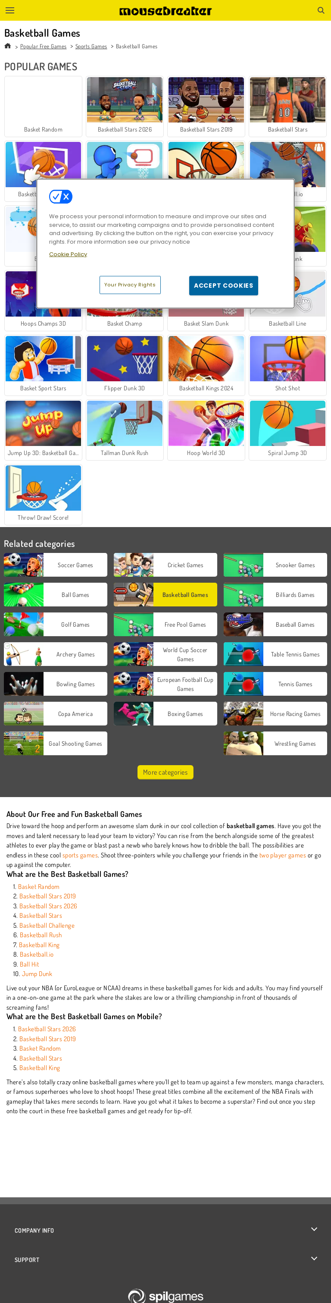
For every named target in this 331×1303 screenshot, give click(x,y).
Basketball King (39, 945)
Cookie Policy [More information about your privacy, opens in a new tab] (68, 254)
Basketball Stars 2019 (47, 896)
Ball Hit (29, 964)
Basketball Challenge (47, 925)
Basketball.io (36, 954)
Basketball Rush (41, 935)
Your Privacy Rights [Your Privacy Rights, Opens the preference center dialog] (130, 284)
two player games (282, 855)
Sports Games (91, 46)
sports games (80, 855)
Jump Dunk (37, 974)
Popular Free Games (43, 46)
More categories (165, 772)
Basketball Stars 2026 (48, 906)
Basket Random (38, 886)
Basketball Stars (40, 915)
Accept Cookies (223, 285)
